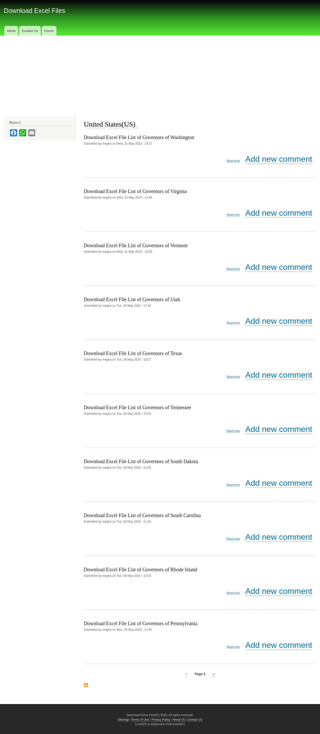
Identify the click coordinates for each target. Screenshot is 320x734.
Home (11, 31)
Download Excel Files (34, 10)
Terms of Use (140, 719)
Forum (49, 31)
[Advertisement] (160, 73)
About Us (179, 719)
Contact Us (30, 31)
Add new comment (278, 159)
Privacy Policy (160, 719)
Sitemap (123, 719)
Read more (233, 161)
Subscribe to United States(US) (86, 685)
